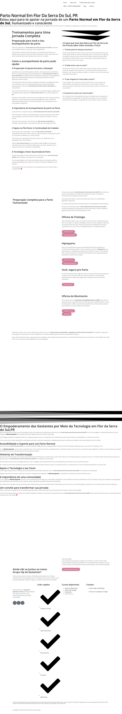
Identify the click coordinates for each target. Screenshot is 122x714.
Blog (85, 6)
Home (65, 2)
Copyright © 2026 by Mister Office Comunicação (27, 710)
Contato (91, 6)
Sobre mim (73, 2)
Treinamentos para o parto (87, 2)
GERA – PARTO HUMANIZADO (71, 6)
